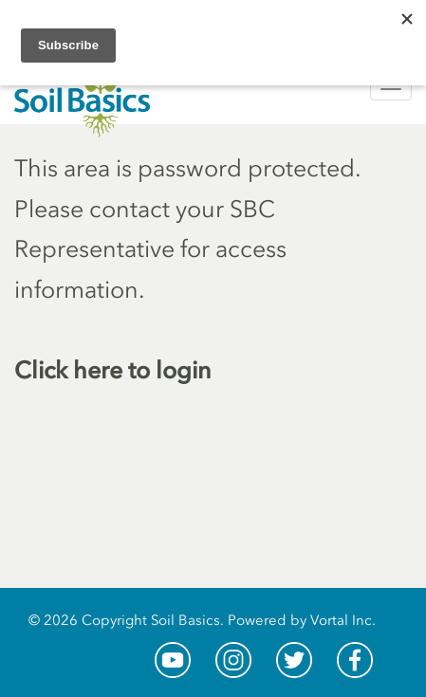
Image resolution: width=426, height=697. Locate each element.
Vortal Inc (341, 620)
